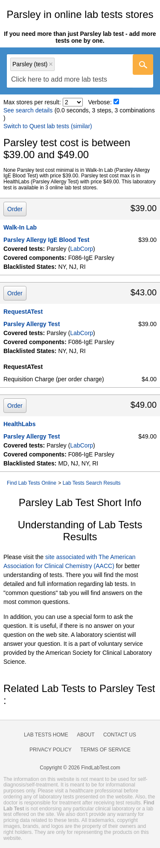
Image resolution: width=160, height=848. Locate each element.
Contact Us (119, 735)
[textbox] (59, 79)
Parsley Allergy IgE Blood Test (46, 239)
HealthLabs (19, 424)
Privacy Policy (50, 750)
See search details (27, 110)
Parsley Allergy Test (31, 324)
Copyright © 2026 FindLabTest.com (80, 768)
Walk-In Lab (20, 227)
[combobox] (80, 71)
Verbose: (100, 102)
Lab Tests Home (46, 735)
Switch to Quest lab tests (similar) (47, 126)
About (85, 735)
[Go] (143, 64)
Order (15, 209)
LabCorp (81, 248)
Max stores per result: (32, 102)
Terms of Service (105, 750)
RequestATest (23, 311)
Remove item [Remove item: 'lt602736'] (50, 64)
